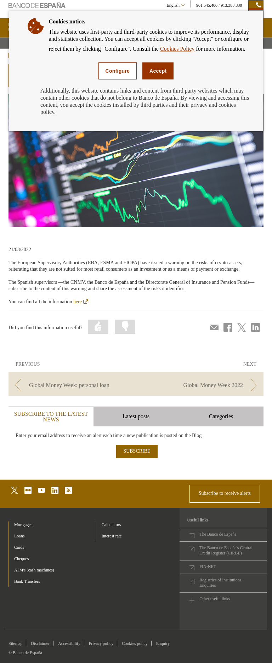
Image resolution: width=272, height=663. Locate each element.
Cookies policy (134, 643)
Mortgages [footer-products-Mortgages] (23, 524)
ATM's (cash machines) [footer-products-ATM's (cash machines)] (34, 570)
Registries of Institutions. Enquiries (220, 583)
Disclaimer (40, 643)
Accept (157, 71)
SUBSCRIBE (136, 451)
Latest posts (136, 416)
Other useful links (214, 598)
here (80, 301)
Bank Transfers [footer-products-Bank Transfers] (27, 581)
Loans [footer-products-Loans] (19, 536)
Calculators (111, 524)
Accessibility (69, 643)
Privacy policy (101, 643)
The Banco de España (217, 534)
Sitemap (15, 643)
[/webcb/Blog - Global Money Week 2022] (200, 385)
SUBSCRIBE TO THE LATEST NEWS (51, 416)
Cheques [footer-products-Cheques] (21, 558)
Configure (118, 71)
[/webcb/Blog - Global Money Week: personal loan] (71, 385)
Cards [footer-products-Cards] (19, 547)
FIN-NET (207, 566)
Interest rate (112, 536)
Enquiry (163, 643)
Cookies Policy (177, 49)
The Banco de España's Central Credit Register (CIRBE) (225, 550)
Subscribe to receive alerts (225, 493)
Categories (221, 416)
